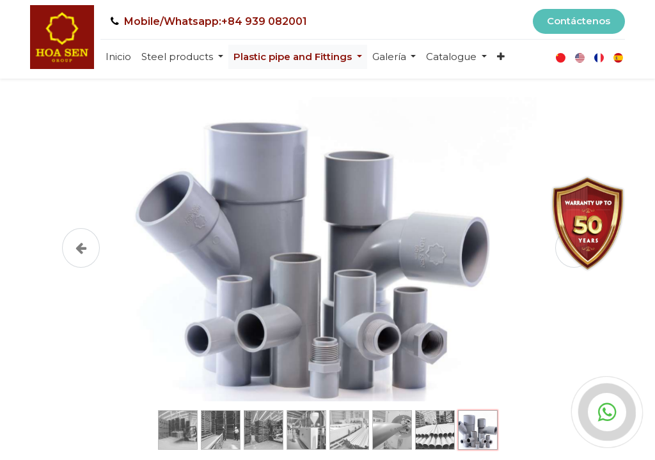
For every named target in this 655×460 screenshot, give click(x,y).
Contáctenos (578, 21)
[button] (501, 57)
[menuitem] (118, 57)
